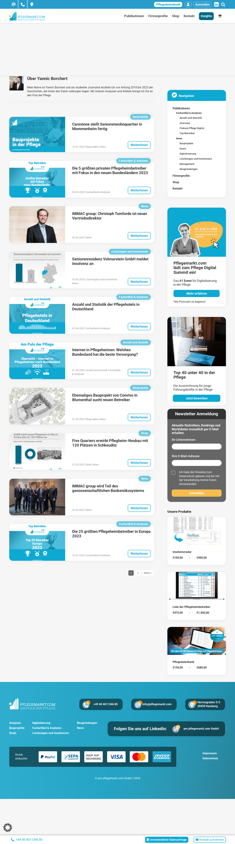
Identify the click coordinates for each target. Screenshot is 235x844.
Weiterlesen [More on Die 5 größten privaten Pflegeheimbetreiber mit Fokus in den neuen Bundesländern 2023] (139, 190)
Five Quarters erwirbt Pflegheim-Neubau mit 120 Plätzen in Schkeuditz (110, 443)
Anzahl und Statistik (96, 370)
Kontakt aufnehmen (210, 839)
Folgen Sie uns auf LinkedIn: (140, 728)
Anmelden (202, 4)
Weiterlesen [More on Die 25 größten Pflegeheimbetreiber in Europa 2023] (139, 553)
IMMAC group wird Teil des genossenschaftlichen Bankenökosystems (108, 488)
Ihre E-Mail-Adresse (186, 456)
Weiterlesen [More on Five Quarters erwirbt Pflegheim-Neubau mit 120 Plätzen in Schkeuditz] (139, 463)
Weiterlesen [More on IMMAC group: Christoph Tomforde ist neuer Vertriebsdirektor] (139, 236)
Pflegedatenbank (168, 4)
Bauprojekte (92, 146)
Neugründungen (87, 723)
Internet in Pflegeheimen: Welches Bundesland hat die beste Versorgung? (105, 352)
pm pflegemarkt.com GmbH (201, 728)
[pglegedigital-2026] (196, 209)
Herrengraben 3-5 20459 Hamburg (208, 704)
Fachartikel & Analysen (98, 192)
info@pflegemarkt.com (157, 704)
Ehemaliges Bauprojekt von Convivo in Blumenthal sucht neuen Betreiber (104, 397)
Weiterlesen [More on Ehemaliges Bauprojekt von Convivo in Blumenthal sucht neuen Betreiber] (139, 417)
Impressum (210, 753)
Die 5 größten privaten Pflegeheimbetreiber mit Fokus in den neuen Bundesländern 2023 (110, 170)
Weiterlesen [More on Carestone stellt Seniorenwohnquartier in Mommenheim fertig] (139, 145)
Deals (89, 464)
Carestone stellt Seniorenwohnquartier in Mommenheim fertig (107, 126)
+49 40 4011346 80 (105, 704)
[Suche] (223, 4)
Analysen (15, 723)
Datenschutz (187, 476)
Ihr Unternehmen (183, 439)
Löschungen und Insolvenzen (101, 279)
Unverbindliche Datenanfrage (167, 839)
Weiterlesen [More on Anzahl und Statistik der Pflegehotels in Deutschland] (139, 326)
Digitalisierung (41, 723)
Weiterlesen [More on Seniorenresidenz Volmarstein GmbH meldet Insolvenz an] (139, 281)
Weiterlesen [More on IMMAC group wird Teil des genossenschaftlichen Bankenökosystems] (139, 508)
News (103, 146)
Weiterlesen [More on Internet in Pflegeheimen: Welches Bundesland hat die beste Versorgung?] (139, 372)
